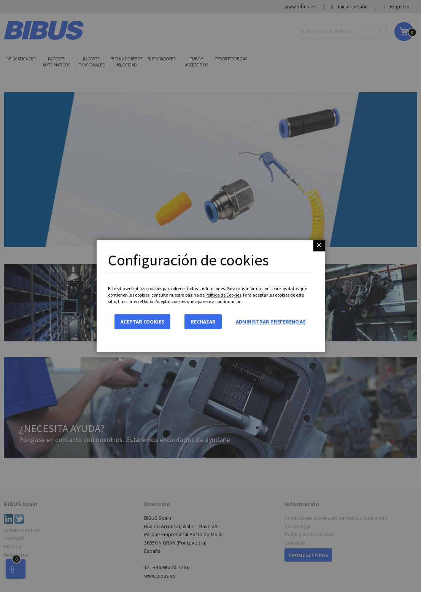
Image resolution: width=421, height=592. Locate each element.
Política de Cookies (223, 295)
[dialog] (210, 296)
